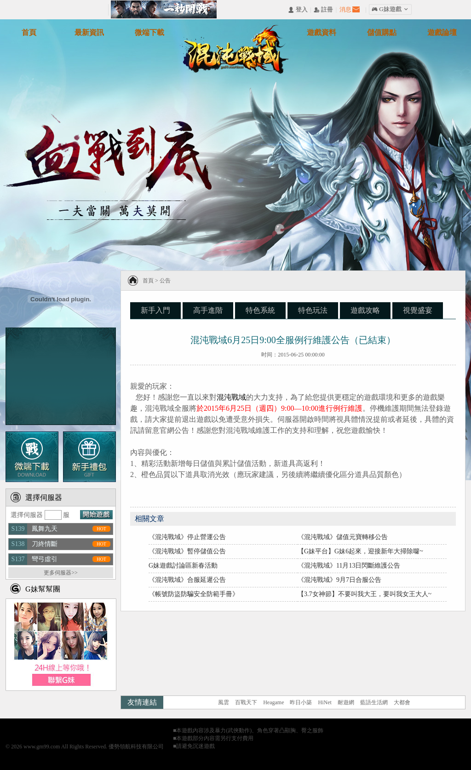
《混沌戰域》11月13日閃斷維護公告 (349, 565)
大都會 (402, 702)
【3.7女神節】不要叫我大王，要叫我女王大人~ (364, 594)
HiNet (324, 702)
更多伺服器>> (61, 572)
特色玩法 (312, 310)
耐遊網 (346, 702)
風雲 (223, 702)
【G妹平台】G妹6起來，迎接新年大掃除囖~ (360, 551)
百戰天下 (246, 702)
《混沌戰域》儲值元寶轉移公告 (343, 537)
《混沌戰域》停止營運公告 (187, 537)
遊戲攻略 (365, 310)
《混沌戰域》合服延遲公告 (187, 579)
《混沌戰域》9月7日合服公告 (339, 579)
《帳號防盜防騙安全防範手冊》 (194, 594)
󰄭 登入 (297, 10)
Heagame (273, 702)
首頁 (148, 280)
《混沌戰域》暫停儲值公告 (187, 551)
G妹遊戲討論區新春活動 (183, 565)
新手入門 (155, 310)
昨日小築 (301, 702)
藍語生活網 (374, 702)
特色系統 (260, 310)
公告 (165, 280)
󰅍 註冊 (323, 10)
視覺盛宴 (417, 310)
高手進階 (208, 310)
